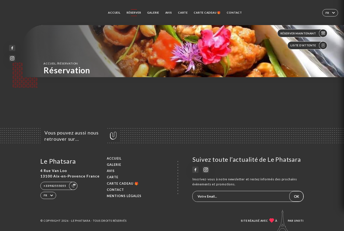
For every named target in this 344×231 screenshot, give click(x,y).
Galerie (153, 12)
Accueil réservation (60, 63)
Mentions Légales (124, 196)
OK (296, 196)
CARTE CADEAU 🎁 (207, 12)
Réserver (134, 12)
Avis (168, 12)
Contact (234, 12)
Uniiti (299, 220)
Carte (183, 12)
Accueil (114, 12)
